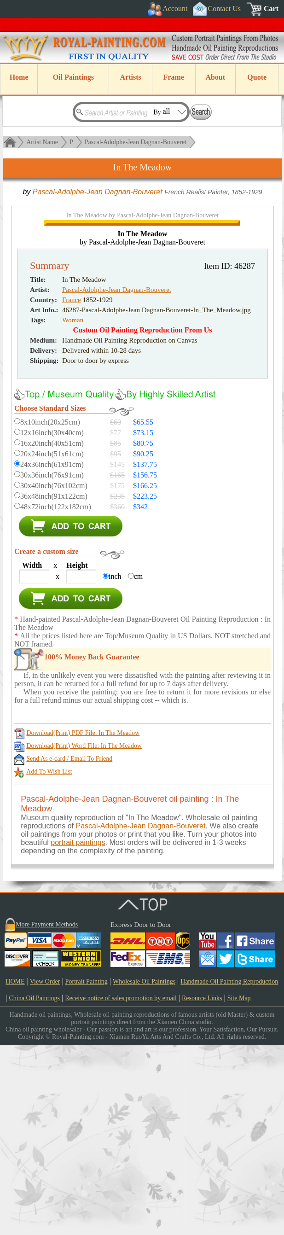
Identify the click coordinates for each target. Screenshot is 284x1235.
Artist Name (42, 142)
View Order (45, 1171)
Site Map (239, 1187)
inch (115, 766)
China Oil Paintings (34, 1187)
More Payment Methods (47, 1114)
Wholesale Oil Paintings (144, 1171)
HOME (15, 1171)
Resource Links (202, 1187)
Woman (72, 509)
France (71, 489)
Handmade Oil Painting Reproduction (229, 1171)
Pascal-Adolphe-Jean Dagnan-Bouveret (135, 142)
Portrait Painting (86, 1171)
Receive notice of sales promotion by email (121, 1187)
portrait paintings (78, 1032)
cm (138, 766)
